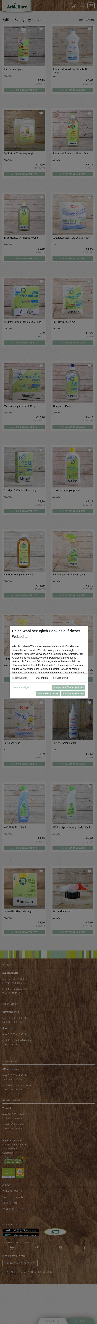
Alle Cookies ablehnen (47, 693)
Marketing (62, 677)
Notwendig (21, 677)
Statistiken (42, 677)
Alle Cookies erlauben (73, 693)
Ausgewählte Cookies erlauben (69, 687)
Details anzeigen (21, 687)
